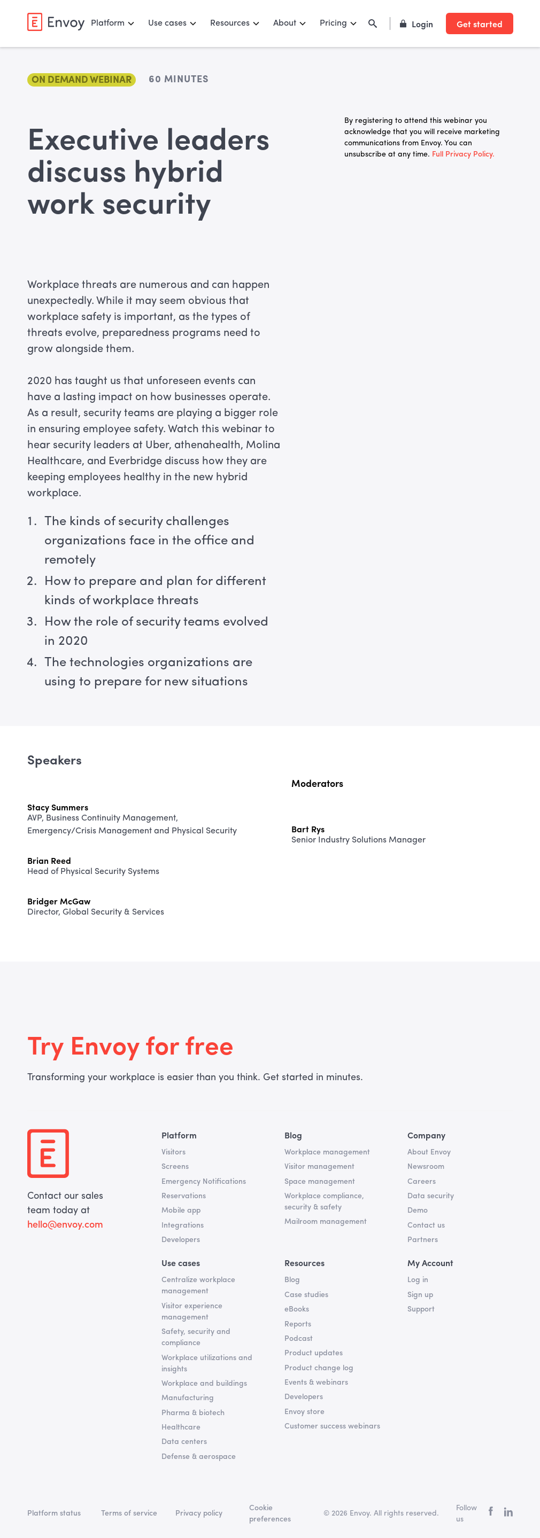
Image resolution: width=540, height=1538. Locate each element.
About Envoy (429, 1152)
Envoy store (304, 1412)
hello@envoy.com (65, 1225)
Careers (421, 1181)
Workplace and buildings (204, 1383)
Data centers (184, 1442)
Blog (292, 1280)
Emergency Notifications (203, 1181)
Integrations (182, 1225)
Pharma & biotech (193, 1413)
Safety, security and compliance (195, 1337)
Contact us (426, 1225)
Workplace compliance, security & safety (324, 1201)
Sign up (420, 1295)
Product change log (318, 1368)
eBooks (296, 1309)
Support (421, 1309)
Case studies (306, 1295)
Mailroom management (325, 1221)
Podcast (298, 1338)
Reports (297, 1324)
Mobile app (180, 1210)
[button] (113, 23)
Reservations (183, 1196)
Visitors (173, 1152)
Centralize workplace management (198, 1285)
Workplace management (327, 1152)
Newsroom (425, 1166)
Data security (430, 1196)
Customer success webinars (332, 1426)
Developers (180, 1240)
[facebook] (491, 1513)
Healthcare (180, 1427)
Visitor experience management (191, 1311)
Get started (480, 23)
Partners (422, 1240)
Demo (417, 1210)
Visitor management (319, 1166)
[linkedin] (508, 1514)
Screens (175, 1166)
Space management (319, 1181)
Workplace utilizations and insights (206, 1363)
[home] (55, 22)
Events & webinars (316, 1382)
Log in (417, 1280)
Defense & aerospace (198, 1457)
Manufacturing (187, 1398)
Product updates (313, 1353)
